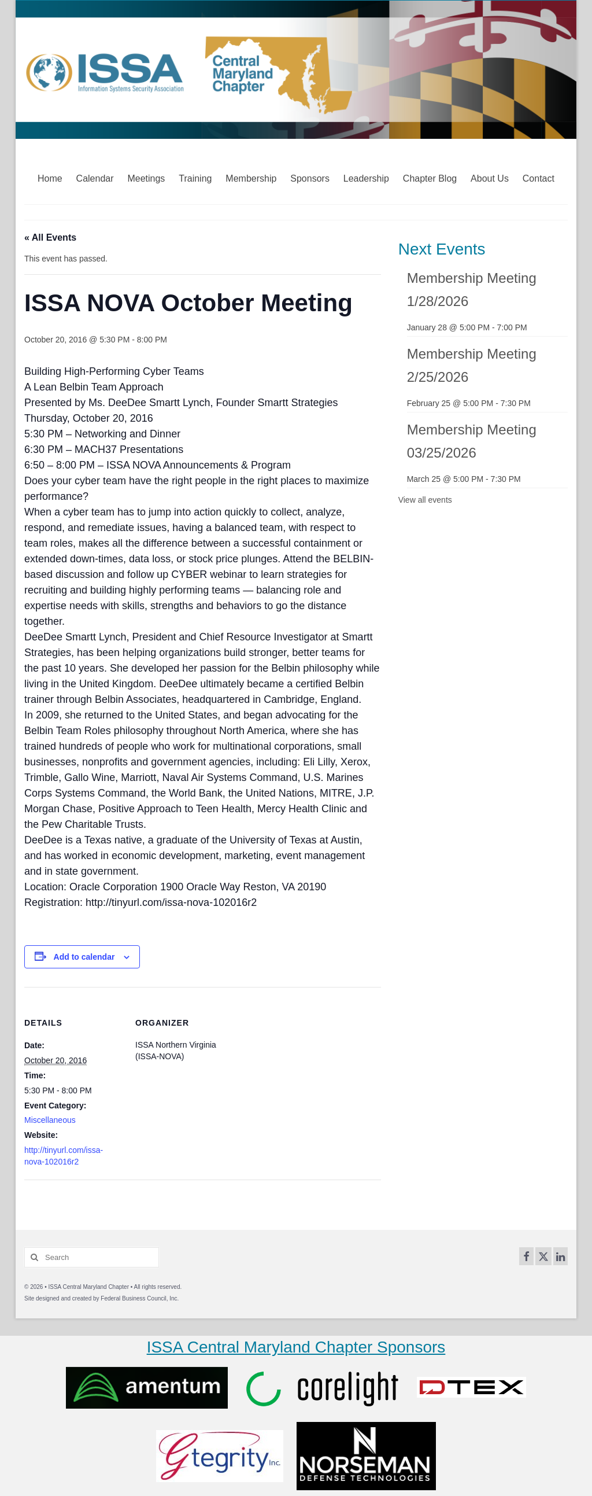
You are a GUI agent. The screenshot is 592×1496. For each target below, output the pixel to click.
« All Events (50, 237)
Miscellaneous (50, 1120)
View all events (425, 499)
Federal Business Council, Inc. (140, 1298)
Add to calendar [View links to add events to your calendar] (84, 956)
